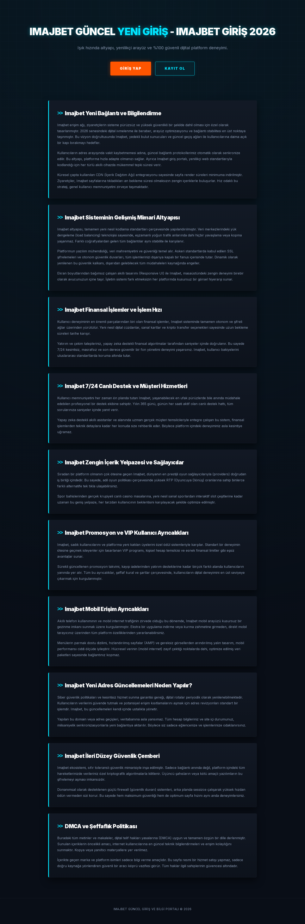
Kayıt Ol (175, 68)
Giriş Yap (131, 68)
